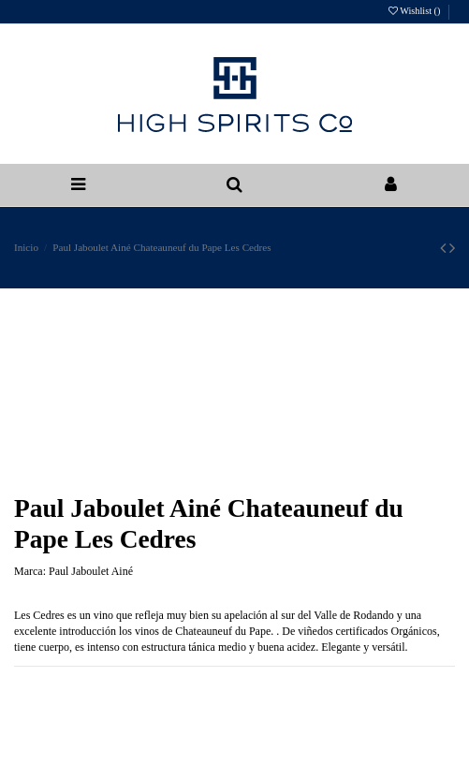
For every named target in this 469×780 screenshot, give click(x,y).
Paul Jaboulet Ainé (91, 571)
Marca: (30, 571)
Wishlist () (415, 11)
